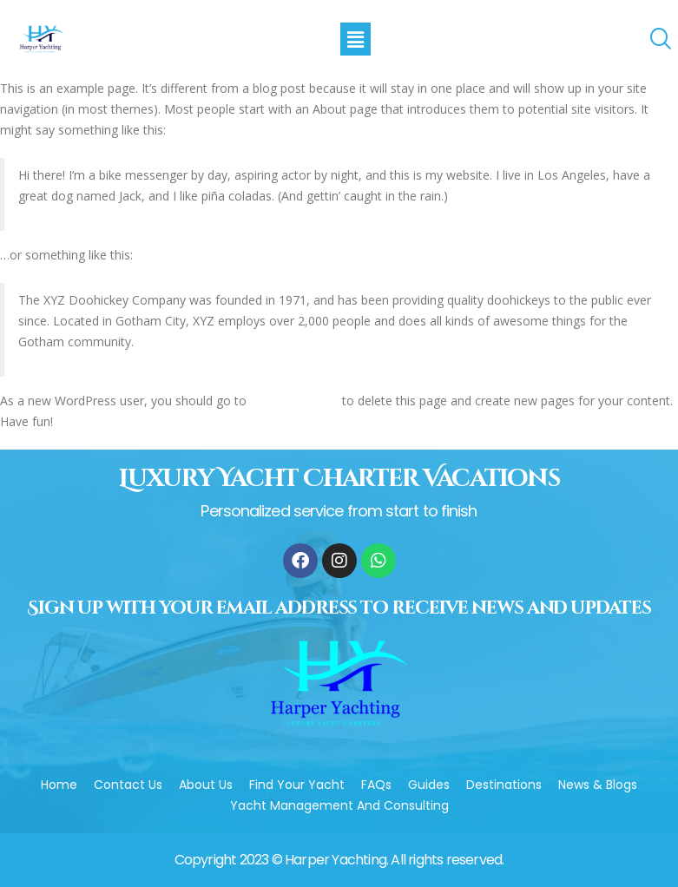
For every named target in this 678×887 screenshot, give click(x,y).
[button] (355, 39)
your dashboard (294, 400)
